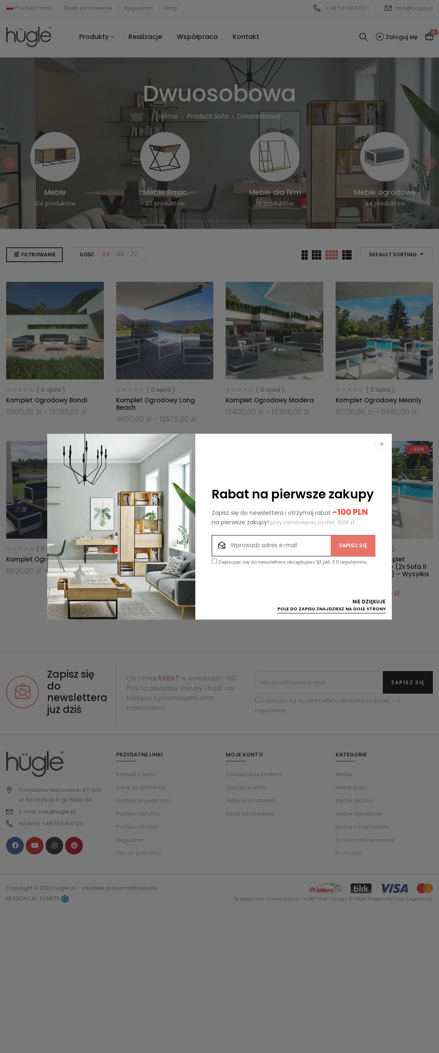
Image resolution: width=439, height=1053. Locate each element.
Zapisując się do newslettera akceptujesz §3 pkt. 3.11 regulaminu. (290, 561)
